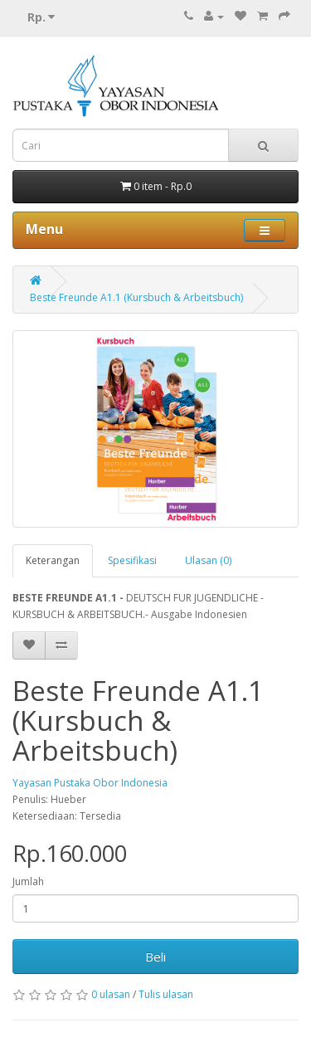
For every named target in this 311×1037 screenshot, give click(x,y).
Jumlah (28, 881)
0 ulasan (110, 994)
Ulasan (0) (208, 560)
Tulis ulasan (165, 994)
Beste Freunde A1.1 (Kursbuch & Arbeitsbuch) (136, 297)
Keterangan (53, 560)
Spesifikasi (132, 560)
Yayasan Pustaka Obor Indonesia (90, 783)
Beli (155, 956)
